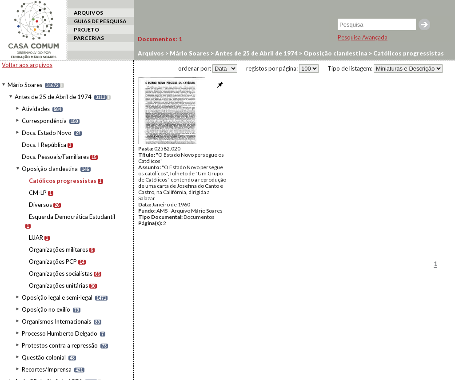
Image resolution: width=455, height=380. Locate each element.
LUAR (36, 237)
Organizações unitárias (58, 285)
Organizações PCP (53, 261)
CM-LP (38, 192)
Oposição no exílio (46, 309)
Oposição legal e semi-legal (57, 297)
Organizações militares (58, 249)
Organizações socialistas (60, 273)
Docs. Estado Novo (47, 132)
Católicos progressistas (62, 180)
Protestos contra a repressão (60, 345)
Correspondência (44, 120)
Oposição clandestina (50, 168)
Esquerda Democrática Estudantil (72, 216)
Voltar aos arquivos (27, 64)
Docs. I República (44, 144)
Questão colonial (44, 357)
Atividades (36, 108)
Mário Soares (25, 84)
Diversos (40, 204)
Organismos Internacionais (56, 321)
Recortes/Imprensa (47, 369)
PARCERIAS (89, 38)
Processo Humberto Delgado (59, 333)
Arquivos (151, 53)
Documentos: (160, 39)
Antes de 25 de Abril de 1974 (53, 96)
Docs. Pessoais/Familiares (55, 156)
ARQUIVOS (88, 12)
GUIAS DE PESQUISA (100, 21)
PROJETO (86, 29)
